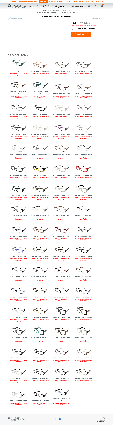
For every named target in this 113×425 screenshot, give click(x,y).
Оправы (43, 1)
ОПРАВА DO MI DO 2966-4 (18, 114)
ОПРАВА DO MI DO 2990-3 (40, 216)
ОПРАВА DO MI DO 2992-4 (40, 277)
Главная (13, 1)
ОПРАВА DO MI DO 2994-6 (61, 338)
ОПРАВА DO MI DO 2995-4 (83, 358)
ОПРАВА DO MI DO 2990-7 (40, 236)
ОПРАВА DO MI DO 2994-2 (83, 317)
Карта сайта (13, 420)
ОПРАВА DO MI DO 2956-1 (83, 71)
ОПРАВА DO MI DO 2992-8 (40, 297)
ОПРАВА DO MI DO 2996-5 (18, 401)
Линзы (67, 1)
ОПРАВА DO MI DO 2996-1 (40, 378)
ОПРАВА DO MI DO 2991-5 (18, 256)
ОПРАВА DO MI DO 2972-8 (40, 195)
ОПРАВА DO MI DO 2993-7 (40, 317)
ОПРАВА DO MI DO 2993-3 (83, 297)
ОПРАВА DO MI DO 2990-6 (18, 236)
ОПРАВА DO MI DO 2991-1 (83, 236)
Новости (89, 1)
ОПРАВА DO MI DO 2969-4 (61, 134)
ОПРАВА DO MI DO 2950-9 (40, 71)
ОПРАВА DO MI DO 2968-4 (83, 114)
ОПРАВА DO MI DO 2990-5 (83, 216)
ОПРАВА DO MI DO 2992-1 (83, 256)
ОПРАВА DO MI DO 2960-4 (83, 94)
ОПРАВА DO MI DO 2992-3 (18, 277)
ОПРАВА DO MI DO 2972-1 (18, 175)
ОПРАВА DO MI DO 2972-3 (40, 175)
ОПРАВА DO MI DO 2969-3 (40, 134)
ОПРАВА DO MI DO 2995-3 (61, 358)
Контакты (99, 1)
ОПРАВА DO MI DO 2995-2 (40, 358)
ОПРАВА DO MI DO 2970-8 (18, 155)
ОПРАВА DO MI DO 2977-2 (61, 195)
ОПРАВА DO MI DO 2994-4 (18, 338)
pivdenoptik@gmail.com (77, 6)
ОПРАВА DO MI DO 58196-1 (40, 401)
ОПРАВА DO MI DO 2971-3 (61, 155)
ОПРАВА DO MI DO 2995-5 (18, 378)
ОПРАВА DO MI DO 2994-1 (61, 317)
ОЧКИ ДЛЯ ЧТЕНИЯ (55, 1)
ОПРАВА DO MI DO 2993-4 (18, 317)
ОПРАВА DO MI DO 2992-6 (83, 277)
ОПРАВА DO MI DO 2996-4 (83, 378)
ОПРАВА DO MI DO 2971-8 (83, 155)
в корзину (81, 34)
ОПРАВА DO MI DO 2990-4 (61, 216)
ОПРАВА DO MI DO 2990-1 (18, 216)
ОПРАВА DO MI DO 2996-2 (61, 378)
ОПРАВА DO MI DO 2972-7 (18, 195)
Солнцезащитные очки (28, 1)
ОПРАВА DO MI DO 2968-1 (40, 114)
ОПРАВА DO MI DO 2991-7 (40, 256)
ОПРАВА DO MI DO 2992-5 (61, 277)
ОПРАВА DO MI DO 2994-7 (83, 338)
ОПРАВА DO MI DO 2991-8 (61, 256)
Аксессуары (78, 1)
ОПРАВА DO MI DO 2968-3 (61, 114)
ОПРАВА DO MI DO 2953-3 (61, 71)
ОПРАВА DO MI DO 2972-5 (61, 175)
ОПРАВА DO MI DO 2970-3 (83, 134)
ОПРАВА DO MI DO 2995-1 (18, 358)
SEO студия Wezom (101, 421)
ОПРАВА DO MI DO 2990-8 (61, 236)
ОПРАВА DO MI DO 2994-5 (40, 338)
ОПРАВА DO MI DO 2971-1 (40, 155)
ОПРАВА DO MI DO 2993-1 (61, 297)
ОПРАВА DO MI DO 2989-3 (83, 195)
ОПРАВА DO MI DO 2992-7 (18, 297)
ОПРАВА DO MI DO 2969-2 (18, 134)
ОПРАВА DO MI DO (55, 10)
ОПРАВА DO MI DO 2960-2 (61, 94)
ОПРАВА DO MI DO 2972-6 (83, 175)
